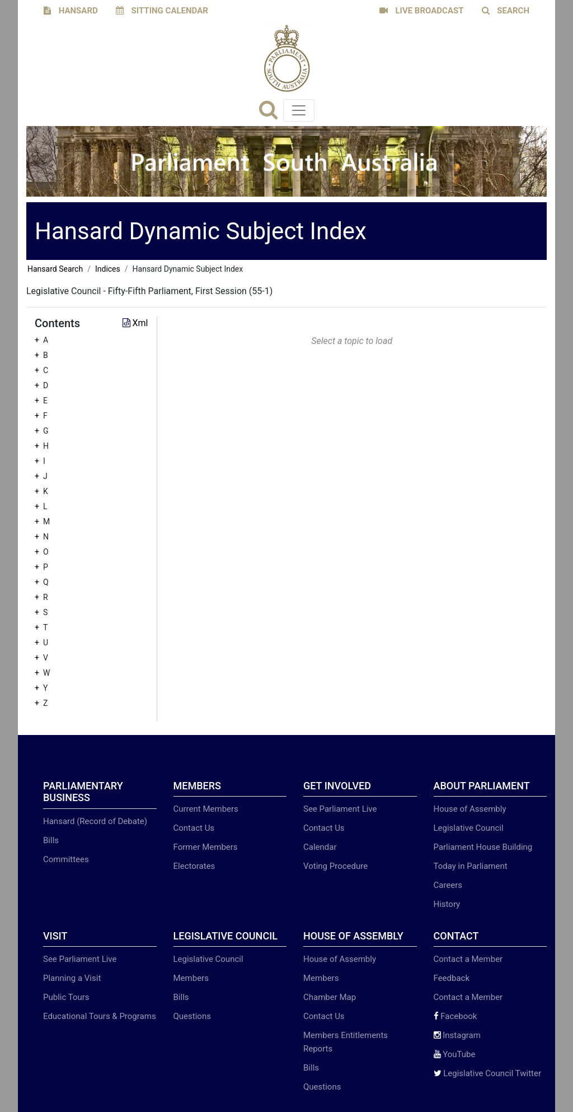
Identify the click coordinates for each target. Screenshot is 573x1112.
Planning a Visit (72, 978)
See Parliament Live (340, 809)
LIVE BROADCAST (421, 11)
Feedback (452, 978)
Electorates (194, 866)
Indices (107, 268)
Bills (51, 840)
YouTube (455, 1054)
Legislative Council (469, 828)
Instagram (457, 1035)
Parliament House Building (483, 847)
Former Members (205, 847)
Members (191, 978)
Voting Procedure (335, 866)
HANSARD (71, 11)
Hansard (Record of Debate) (95, 821)
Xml (135, 323)
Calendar (320, 847)
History (447, 904)
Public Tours (66, 997)
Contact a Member (468, 959)
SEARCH (506, 11)
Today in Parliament (471, 866)
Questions (192, 1016)
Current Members (205, 809)
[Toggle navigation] (298, 110)
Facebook (455, 1016)
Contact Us (194, 828)
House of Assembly (470, 809)
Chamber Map (329, 997)
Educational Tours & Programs (99, 1016)
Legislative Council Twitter (488, 1073)
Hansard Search (55, 268)
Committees (66, 859)
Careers (448, 885)
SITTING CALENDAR (162, 11)
